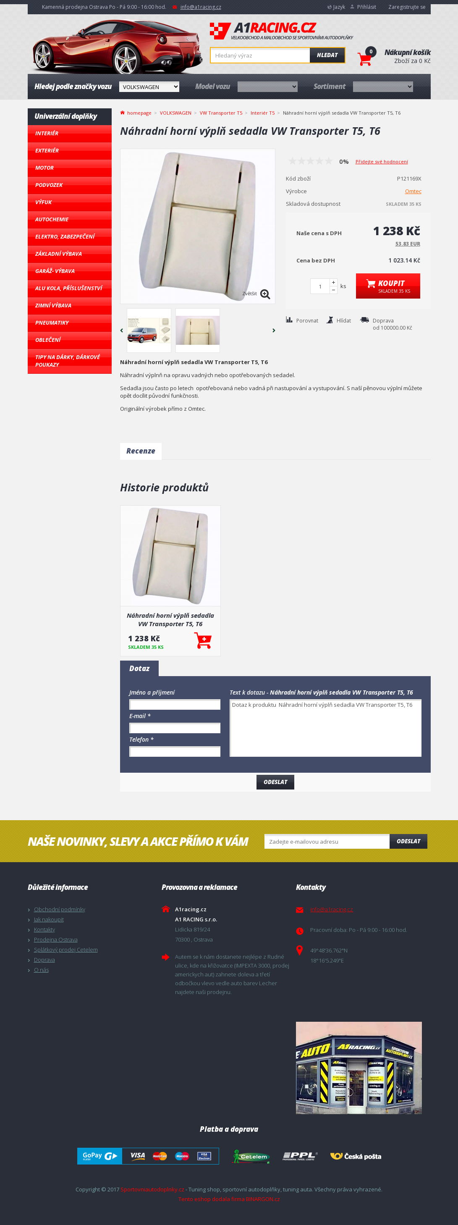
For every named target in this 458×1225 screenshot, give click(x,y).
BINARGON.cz (263, 1199)
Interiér (46, 133)
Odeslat (408, 841)
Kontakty (44, 929)
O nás (41, 969)
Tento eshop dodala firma (211, 1199)
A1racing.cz (281, 31)
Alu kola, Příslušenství (68, 288)
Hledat (327, 55)
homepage (139, 112)
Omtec (413, 191)
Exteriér (47, 150)
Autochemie (51, 219)
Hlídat (344, 320)
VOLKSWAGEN (175, 113)
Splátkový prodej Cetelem (66, 949)
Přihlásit (366, 6)
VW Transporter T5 (221, 113)
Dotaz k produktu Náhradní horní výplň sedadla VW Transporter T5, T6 (325, 728)
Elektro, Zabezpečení (64, 236)
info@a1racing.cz (201, 6)
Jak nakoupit (49, 919)
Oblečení (47, 340)
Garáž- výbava (55, 271)
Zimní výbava (53, 305)
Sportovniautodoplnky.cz (152, 1189)
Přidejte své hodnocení (382, 161)
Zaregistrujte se (407, 6)
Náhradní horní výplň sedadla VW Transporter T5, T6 (170, 619)
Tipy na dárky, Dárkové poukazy (67, 360)
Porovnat (307, 320)
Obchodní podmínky (59, 909)
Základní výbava (58, 253)
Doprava (44, 959)
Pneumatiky (51, 322)
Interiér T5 (263, 113)
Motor (44, 167)
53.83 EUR (407, 243)
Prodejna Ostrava (56, 939)
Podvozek (49, 185)
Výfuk (43, 202)
